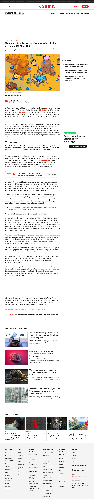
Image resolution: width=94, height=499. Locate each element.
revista (61, 454)
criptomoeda (22, 113)
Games (24, 310)
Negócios (7, 486)
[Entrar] (85, 6)
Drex (77, 13)
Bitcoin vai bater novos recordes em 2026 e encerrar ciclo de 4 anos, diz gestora (75, 78)
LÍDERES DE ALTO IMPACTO (9, 459)
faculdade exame (62, 450)
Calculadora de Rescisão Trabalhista (33, 476)
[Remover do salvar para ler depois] (24, 96)
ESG (6, 472)
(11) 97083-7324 (79, 483)
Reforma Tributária (48, 472)
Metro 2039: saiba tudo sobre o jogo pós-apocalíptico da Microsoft (13, 148)
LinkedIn (74, 455)
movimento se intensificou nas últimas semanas (36, 242)
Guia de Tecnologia (32, 458)
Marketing (20, 455)
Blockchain (85, 13)
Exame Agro (21, 461)
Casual (19, 452)
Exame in (61, 461)
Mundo (19, 449)
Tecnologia (21, 464)
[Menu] (6, 6)
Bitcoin (53, 13)
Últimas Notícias (10, 455)
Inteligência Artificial (8, 479)
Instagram (74, 458)
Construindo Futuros (46, 462)
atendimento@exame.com (79, 476)
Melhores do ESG (47, 493)
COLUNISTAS (8, 488)
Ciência (20, 471)
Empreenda (62, 481)
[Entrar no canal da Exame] (78, 147)
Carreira (7, 466)
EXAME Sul (46, 455)
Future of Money (14, 12)
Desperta (61, 467)
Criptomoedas (70, 13)
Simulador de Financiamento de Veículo (34, 488)
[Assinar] (76, 6)
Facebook (74, 461)
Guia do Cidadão (33, 454)
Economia (8, 469)
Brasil (7, 463)
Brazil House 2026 (48, 452)
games (47, 108)
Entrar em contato (77, 467)
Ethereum (61, 13)
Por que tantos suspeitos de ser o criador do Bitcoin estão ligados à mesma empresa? (32, 148)
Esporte (20, 458)
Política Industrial (48, 483)
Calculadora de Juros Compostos (33, 482)
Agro (60, 478)
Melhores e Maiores (48, 490)
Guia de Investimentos (33, 463)
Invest (7, 483)
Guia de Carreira (33, 467)
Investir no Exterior (48, 469)
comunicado (45, 161)
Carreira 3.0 (62, 464)
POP (19, 474)
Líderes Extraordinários (47, 476)
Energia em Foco (47, 466)
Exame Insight (9, 475)
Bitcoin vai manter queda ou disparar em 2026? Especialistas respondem (76, 66)
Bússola (45, 458)
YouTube (74, 452)
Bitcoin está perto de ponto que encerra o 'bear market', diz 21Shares (51, 148)
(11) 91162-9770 (79, 470)
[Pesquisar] (10, 6)
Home (6, 40)
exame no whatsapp (69, 134)
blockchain (43, 110)
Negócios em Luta (47, 480)
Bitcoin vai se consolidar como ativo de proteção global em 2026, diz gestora (76, 71)
